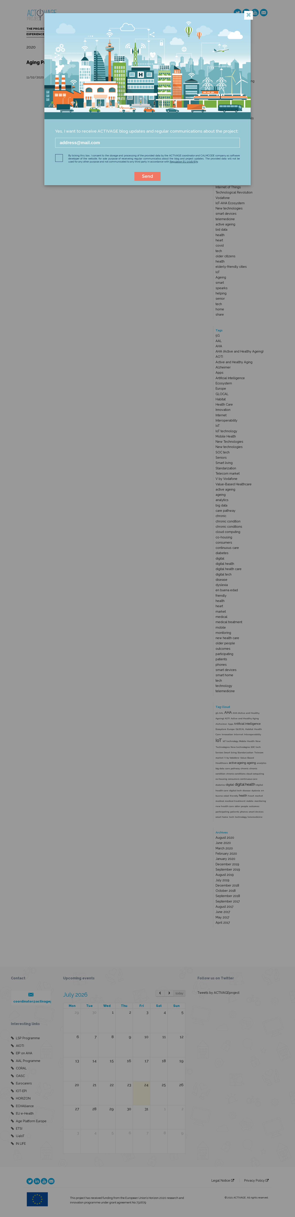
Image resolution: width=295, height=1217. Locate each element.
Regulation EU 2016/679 (184, 161)
